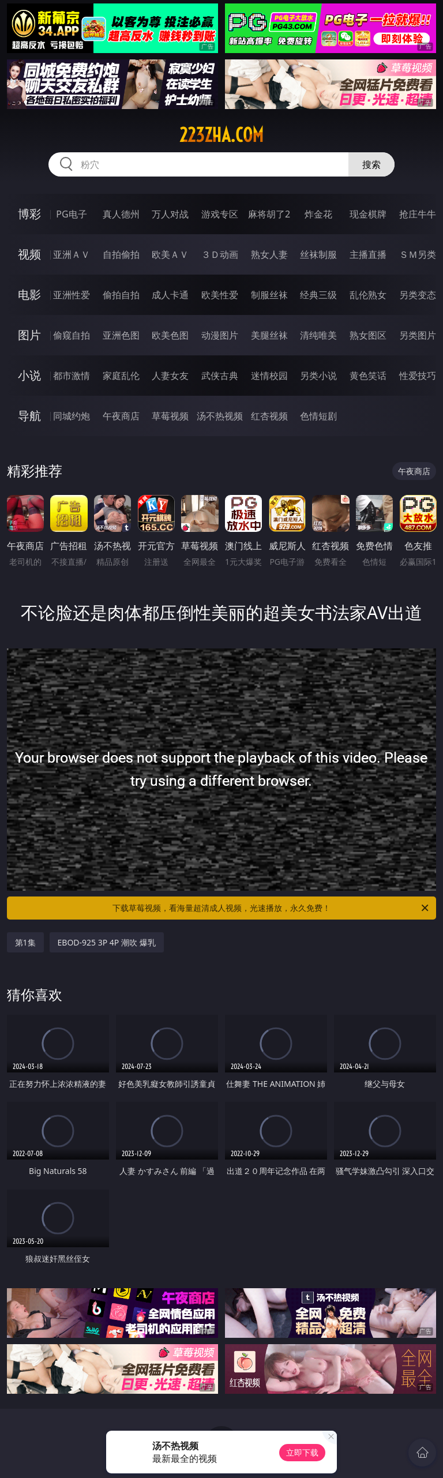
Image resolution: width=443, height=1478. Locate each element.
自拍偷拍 (121, 254)
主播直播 (368, 254)
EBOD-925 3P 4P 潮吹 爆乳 (107, 942)
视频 (29, 254)
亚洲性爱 (71, 294)
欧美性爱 (219, 294)
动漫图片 (219, 335)
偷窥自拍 (71, 335)
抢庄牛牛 (417, 214)
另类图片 (417, 335)
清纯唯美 (318, 335)
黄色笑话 (368, 375)
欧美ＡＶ (170, 254)
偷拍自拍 (121, 294)
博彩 (29, 214)
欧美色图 (170, 335)
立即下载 (302, 1452)
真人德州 (121, 214)
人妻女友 (170, 375)
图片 (29, 335)
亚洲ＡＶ (71, 254)
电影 (29, 294)
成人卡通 (170, 294)
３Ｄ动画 (219, 254)
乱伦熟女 (368, 294)
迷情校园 (269, 375)
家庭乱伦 (121, 375)
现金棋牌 (368, 214)
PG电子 (71, 214)
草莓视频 (170, 416)
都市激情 (71, 375)
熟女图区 (368, 335)
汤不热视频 (220, 416)
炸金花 (318, 214)
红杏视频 (269, 416)
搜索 (371, 164)
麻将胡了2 (269, 214)
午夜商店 (121, 416)
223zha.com (221, 135)
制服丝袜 (269, 294)
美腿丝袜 (269, 335)
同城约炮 (71, 416)
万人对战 (170, 214)
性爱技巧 (417, 375)
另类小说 (318, 375)
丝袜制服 (318, 254)
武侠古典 (219, 375)
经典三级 (318, 294)
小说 (29, 375)
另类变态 (417, 294)
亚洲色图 (121, 335)
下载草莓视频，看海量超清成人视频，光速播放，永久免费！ (271, 908)
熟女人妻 (269, 254)
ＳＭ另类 (417, 254)
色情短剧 (318, 416)
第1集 (25, 942)
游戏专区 (219, 214)
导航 (29, 415)
